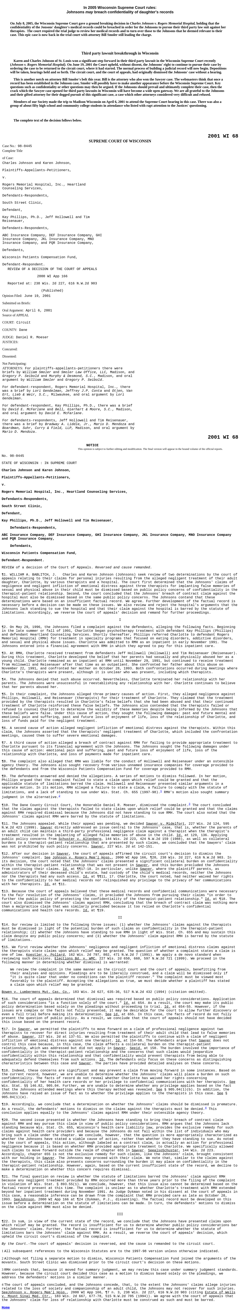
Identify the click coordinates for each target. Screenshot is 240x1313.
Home (6, 1308)
